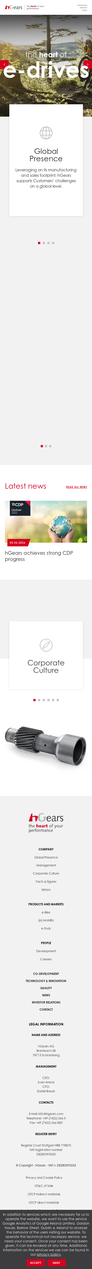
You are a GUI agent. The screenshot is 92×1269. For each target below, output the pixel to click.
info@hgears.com (51, 1114)
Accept (35, 1262)
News (46, 995)
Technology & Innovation (46, 981)
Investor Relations (46, 1002)
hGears (24, 7)
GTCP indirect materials (44, 1194)
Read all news (76, 487)
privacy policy (49, 1254)
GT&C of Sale (44, 1186)
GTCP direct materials (44, 1202)
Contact (46, 1009)
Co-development (46, 974)
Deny (56, 1262)
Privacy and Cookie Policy (44, 1178)
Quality (46, 988)
